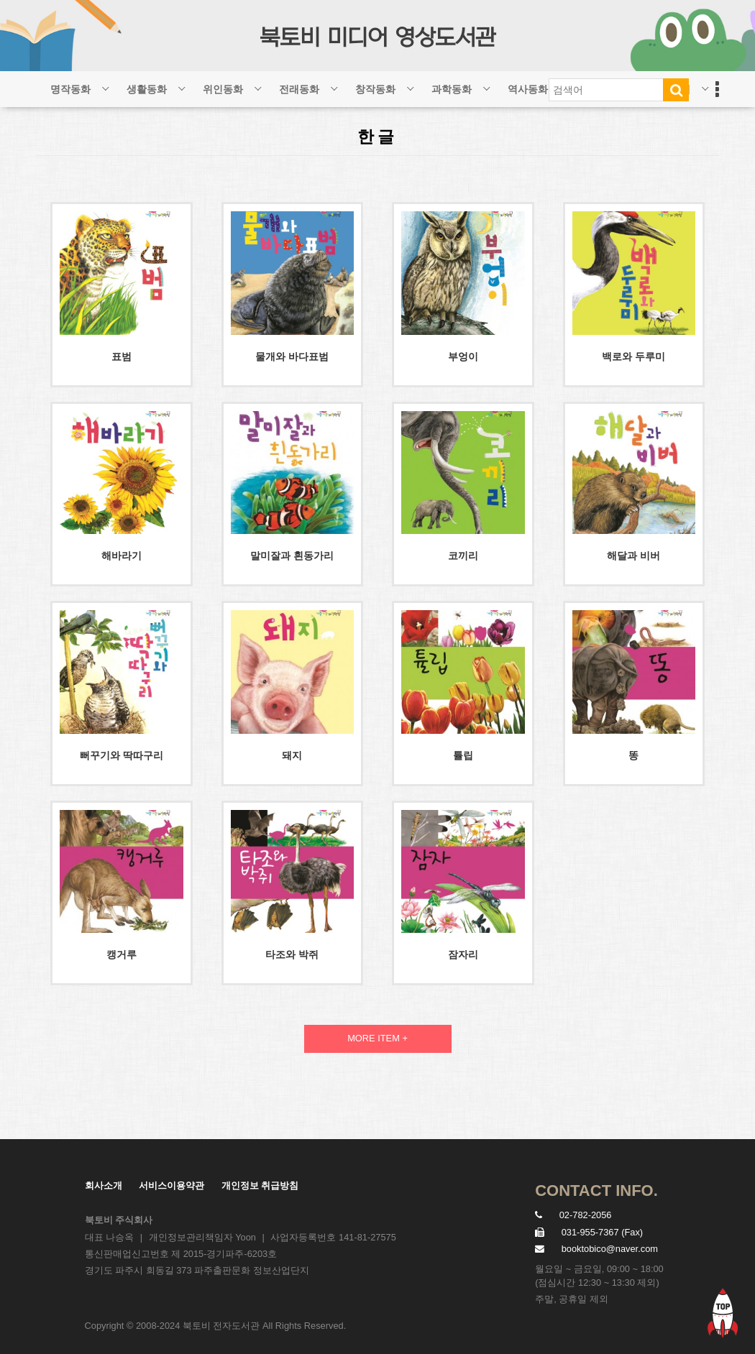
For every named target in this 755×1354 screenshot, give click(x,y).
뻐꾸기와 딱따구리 (121, 755)
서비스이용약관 (171, 1185)
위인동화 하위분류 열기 (257, 83)
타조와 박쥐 (292, 954)
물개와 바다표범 (292, 356)
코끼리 (463, 555)
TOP (723, 1313)
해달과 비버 (633, 555)
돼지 (292, 755)
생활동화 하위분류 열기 (181, 83)
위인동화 (223, 89)
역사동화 (528, 89)
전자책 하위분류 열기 (704, 83)
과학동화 (451, 89)
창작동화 (375, 89)
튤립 (463, 755)
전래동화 (299, 89)
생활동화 (147, 89)
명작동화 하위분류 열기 (105, 83)
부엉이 (463, 356)
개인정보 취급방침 (260, 1185)
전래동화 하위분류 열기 (333, 83)
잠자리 (463, 954)
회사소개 (103, 1185)
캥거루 (121, 954)
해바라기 (121, 555)
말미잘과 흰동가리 (292, 555)
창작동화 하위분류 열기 (410, 83)
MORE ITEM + (377, 1038)
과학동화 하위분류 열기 (486, 83)
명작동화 (70, 89)
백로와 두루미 (633, 356)
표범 (121, 356)
